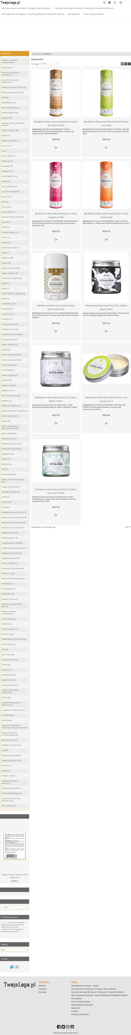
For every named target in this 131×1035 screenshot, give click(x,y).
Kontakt (74, 1011)
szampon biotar (7, 929)
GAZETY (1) (6, 237)
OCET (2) (5, 469)
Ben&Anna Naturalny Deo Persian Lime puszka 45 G (106, 399)
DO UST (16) (6, 197)
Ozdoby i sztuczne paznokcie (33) (14, 517)
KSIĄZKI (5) (6, 350)
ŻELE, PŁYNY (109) (8, 806)
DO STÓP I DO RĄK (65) (10, 191)
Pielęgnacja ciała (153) (10, 533)
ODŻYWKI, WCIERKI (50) (11, 492)
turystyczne (18, 929)
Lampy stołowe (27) (9, 365)
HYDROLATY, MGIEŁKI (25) (12, 278)
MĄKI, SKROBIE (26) (9, 433)
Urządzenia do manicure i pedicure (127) (11, 704)
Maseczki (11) (7, 401)
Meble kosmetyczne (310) (11, 444)
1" (4, 922)
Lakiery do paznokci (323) (11, 360)
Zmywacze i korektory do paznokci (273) (11, 799)
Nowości (5, 816)
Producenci (6, 901)
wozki (16, 931)
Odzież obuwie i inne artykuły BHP (13, 480)
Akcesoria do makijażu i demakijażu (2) (11, 73)
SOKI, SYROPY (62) (8, 644)
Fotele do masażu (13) (10, 232)
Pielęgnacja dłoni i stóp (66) (12, 543)
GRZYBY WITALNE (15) (10, 248)
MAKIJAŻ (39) (6, 380)
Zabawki (5, 750)
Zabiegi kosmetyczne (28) (11, 760)
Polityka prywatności (80, 1014)
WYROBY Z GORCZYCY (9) (11, 745)
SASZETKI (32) (7, 624)
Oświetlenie (6, 507)
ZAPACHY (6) (6, 765)
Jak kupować (74, 14)
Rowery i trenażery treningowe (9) (9, 612)
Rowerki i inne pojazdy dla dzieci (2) (11, 605)
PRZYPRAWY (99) (8, 594)
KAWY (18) (5, 299)
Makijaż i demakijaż (9, 385)
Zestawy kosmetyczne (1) (11, 788)
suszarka (14, 927)
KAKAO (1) (5, 288)
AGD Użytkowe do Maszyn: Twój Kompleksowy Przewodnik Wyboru (33, 14)
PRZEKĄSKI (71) (7, 584)
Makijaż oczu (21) (8, 390)
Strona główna (37, 54)
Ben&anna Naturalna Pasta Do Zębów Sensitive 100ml (55, 491)
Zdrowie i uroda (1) (9, 776)
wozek (11, 931)
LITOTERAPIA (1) (8, 370)
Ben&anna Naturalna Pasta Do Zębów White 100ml (55, 399)
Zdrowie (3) (6, 771)
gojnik (3, 925)
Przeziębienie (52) (8, 589)
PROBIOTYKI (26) (8, 573)
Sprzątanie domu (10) (10, 660)
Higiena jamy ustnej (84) (11, 268)
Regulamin (75, 1008)
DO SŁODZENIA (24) (9, 186)
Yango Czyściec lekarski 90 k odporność (15, 876)
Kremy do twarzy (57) (10, 339)
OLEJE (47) (5, 497)
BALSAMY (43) (7, 118)
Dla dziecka (6, 181)
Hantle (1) (5, 253)
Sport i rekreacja (8, 654)
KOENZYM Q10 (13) (9, 304)
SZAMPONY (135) (8, 680)
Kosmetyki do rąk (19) (10, 324)
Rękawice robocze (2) (10, 599)
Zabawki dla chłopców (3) (11, 755)
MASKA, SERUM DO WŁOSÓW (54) (14, 411)
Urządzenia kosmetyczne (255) (13, 710)
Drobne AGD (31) (8, 212)
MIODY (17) (6, 459)
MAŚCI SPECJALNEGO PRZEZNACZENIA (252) (10, 427)
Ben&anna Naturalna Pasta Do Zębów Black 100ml (106, 307)
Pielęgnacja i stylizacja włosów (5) (14, 548)
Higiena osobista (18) (10, 273)
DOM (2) (5, 202)
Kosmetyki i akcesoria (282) (12, 334)
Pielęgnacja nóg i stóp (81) (12, 553)
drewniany (21, 922)
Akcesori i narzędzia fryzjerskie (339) (9, 61)
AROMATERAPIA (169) (10, 113)
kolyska (16, 925)
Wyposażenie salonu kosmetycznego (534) (10, 734)
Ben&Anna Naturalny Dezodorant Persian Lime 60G (106, 123)
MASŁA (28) (6, 421)
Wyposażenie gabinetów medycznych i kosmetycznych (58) (14, 726)
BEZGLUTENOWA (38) (10, 130)
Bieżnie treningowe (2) (10, 140)
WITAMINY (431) (8, 715)
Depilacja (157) (7, 171)
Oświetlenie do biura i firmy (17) (14, 512)
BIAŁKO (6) (6, 135)
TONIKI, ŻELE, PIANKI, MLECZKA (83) (10, 691)
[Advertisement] (65, 32)
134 (10, 922)
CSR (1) (4, 151)
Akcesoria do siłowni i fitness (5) (14, 87)
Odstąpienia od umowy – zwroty (85, 985)
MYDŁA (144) (6, 464)
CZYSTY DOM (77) (8, 156)
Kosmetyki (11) (7, 319)
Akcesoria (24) (7, 67)
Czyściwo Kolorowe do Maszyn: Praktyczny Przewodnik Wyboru (84, 8)
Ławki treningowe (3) (10, 375)
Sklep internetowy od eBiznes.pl (65, 1033)
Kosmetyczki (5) (8, 314)
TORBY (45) (6, 697)
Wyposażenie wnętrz (10, 740)
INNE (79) (5, 283)
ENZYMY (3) (6, 222)
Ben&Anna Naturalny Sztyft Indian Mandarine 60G (56, 307)
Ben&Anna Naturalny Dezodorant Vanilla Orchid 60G (106, 215)
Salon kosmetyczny (9, 619)
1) (8, 922)
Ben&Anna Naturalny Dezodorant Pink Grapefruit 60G (56, 215)
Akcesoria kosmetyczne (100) (13, 92)
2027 (14, 922)
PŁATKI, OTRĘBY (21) (10, 563)
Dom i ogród (6, 207)
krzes (21, 925)
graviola (9, 925)
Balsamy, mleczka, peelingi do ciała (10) (13, 124)
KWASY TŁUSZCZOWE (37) (12, 355)
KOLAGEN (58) (7, 309)
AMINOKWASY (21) (9, 102)
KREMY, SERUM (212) (10, 344)
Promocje (42, 992)
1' (6, 922)
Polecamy (5, 890)
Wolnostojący (7, 720)
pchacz (3, 927)
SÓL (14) (5, 649)
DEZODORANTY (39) (9, 176)
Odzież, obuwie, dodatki (11, 487)
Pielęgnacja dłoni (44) (10, 538)
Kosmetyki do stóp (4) (10, 329)
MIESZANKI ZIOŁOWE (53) (11, 449)
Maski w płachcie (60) (10, 416)
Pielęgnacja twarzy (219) (11, 558)
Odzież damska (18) (9, 474)
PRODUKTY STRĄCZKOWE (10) (13, 579)
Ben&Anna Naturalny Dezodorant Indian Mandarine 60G (56, 123)
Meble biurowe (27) (9, 439)
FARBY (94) (6, 227)
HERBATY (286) (7, 258)
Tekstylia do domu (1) (10, 685)
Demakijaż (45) (7, 166)
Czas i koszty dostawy (93, 14)
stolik (9, 927)
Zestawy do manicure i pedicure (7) (10, 782)
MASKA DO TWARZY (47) (11, 406)
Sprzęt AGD (6, 665)
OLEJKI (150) (6, 502)
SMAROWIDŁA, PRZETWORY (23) (14, 639)
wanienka (5, 931)
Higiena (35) (6, 263)
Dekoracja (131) (8, 161)
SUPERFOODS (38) (8, 675)
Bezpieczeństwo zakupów (82, 1005)
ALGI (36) (5, 97)
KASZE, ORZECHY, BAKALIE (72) (13, 293)
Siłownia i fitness (8, 634)
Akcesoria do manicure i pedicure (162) (11, 81)
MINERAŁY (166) (8, 454)
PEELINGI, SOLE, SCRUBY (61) (13, 527)
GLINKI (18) (6, 242)
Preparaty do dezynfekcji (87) (13, 568)
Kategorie (5, 53)
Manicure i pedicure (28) (11, 395)
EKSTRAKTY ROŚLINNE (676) (13, 217)
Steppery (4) (6, 670)
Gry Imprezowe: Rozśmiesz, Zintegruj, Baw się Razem (26, 8)
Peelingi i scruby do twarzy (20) (13, 522)
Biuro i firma (6, 146)
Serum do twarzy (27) (10, 629)
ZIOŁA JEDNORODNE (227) (12, 793)
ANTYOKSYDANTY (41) (10, 108)
